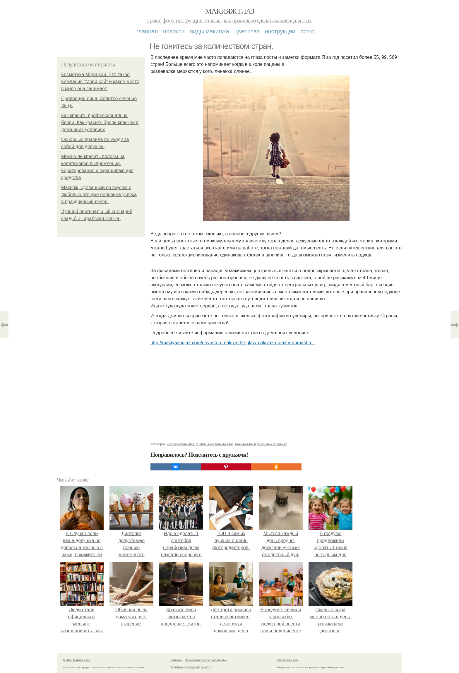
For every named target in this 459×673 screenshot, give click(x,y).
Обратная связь (288, 660)
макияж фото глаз (180, 444)
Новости (174, 31)
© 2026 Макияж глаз (76, 660)
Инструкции (280, 31)
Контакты (176, 660)
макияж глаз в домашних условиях (261, 444)
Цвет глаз (247, 31)
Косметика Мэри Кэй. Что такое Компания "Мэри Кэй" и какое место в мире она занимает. (100, 81)
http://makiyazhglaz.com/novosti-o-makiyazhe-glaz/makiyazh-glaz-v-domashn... (232, 342)
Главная (147, 31)
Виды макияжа (209, 31)
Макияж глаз (229, 11)
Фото (307, 31)
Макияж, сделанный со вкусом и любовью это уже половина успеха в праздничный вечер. (99, 194)
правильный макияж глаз (214, 444)
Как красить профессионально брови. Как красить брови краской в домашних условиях (99, 122)
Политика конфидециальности (190, 667)
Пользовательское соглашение (206, 660)
